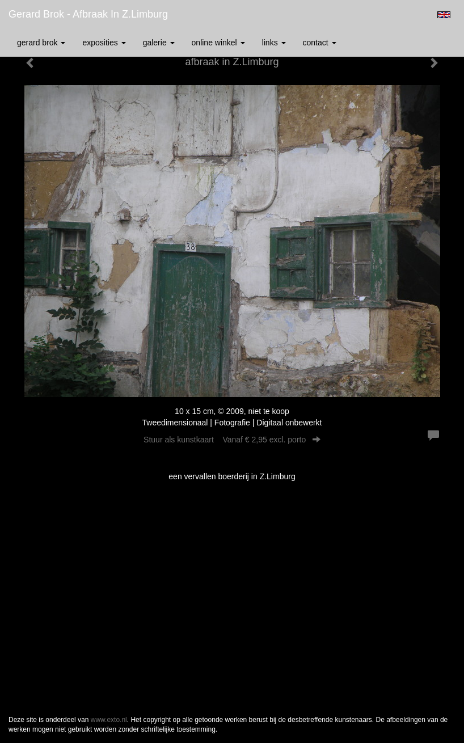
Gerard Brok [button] (41, 42)
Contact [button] (319, 42)
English (443, 14)
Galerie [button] (159, 42)
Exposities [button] (103, 42)
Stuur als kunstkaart (232, 439)
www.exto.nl (109, 720)
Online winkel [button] (218, 42)
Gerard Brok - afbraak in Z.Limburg (88, 14)
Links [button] (274, 42)
